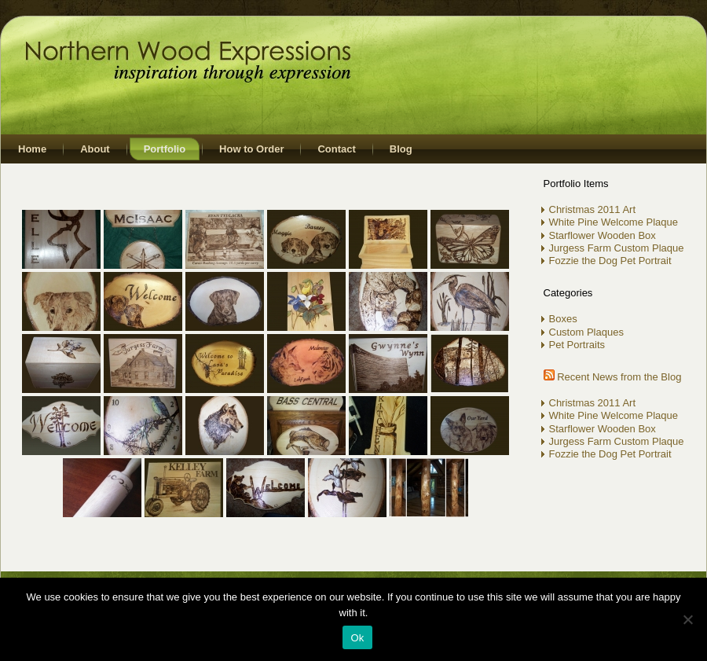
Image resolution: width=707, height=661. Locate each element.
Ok (357, 638)
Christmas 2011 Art (592, 209)
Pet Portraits (577, 345)
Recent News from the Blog (619, 377)
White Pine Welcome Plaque (614, 222)
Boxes (563, 319)
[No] (687, 619)
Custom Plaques (586, 332)
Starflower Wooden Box (602, 235)
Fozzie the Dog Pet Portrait (610, 260)
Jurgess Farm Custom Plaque (616, 248)
